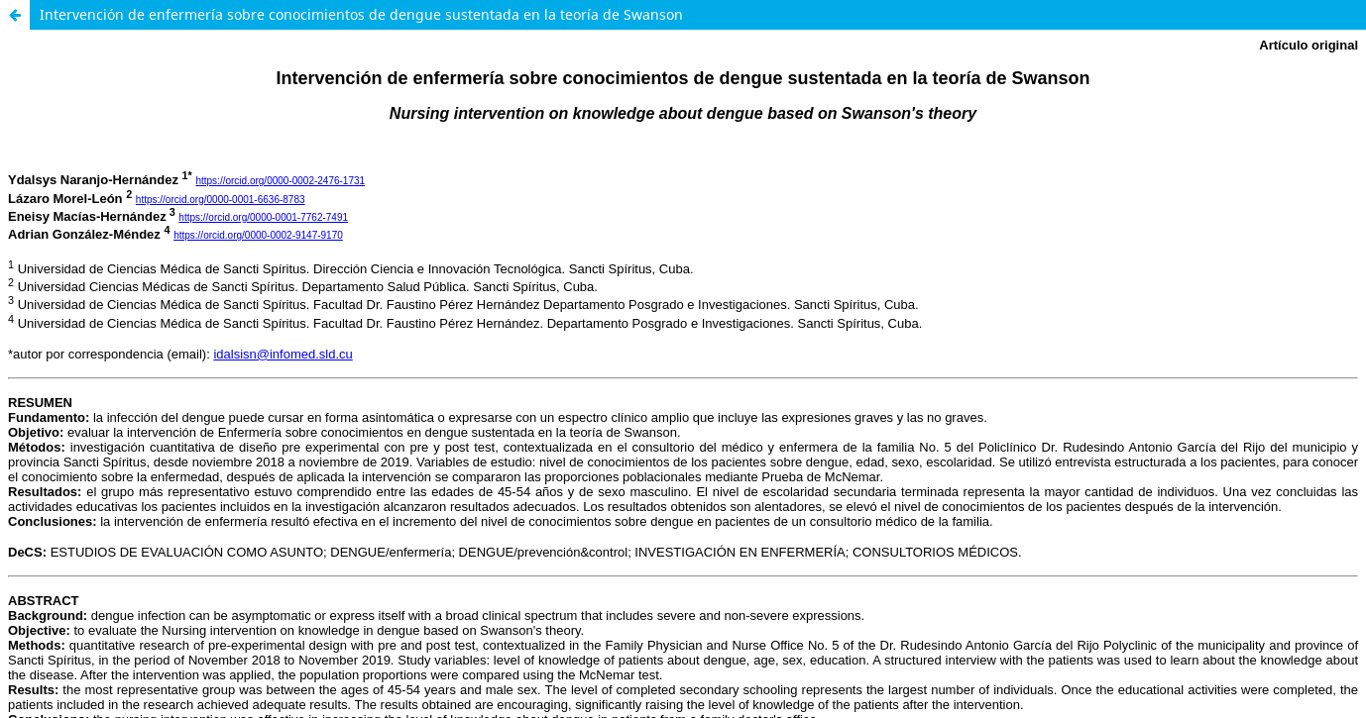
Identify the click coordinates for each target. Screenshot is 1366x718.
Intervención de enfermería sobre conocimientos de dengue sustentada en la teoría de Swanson (361, 14)
